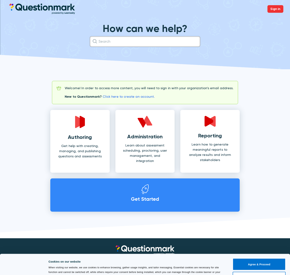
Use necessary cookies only (259, 258)
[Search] (145, 41)
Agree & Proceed (259, 245)
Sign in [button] (275, 9)
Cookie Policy (132, 257)
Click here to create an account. (129, 96)
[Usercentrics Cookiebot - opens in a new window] (24, 268)
